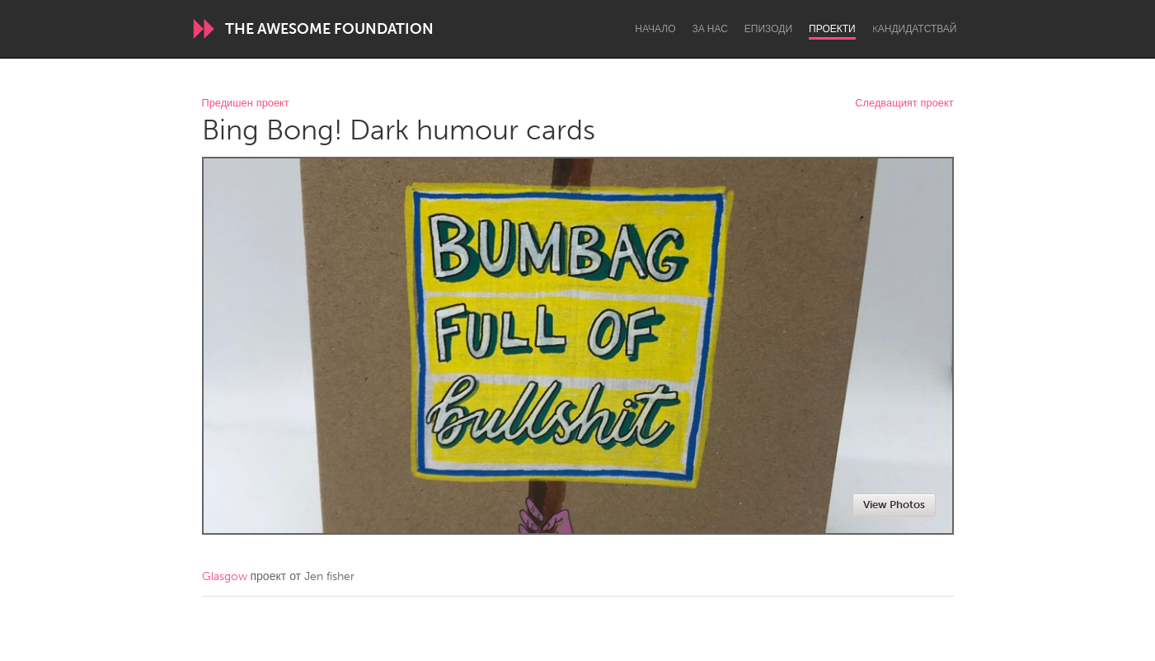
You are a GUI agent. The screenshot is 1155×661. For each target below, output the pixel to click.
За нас (710, 29)
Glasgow (224, 576)
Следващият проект (904, 103)
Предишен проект (245, 103)
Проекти (832, 29)
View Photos (894, 504)
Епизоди (768, 29)
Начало (655, 29)
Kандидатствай (914, 29)
